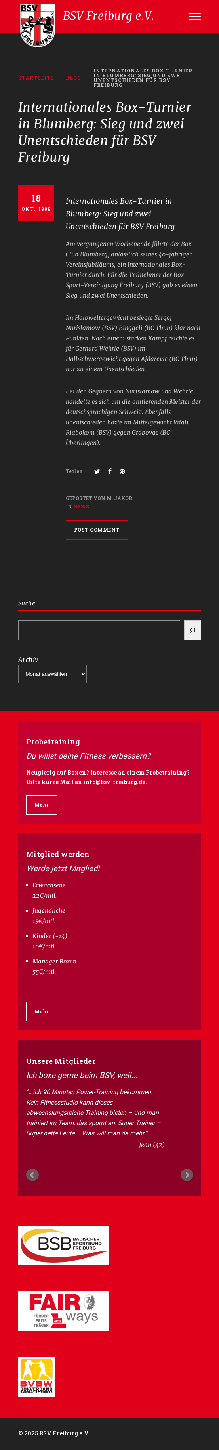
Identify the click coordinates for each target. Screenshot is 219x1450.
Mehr (41, 804)
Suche (27, 603)
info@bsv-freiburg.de (114, 782)
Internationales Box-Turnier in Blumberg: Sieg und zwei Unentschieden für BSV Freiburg (120, 214)
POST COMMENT (97, 530)
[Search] (192, 630)
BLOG (73, 77)
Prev (32, 1175)
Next (187, 1175)
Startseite (36, 77)
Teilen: (75, 471)
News (81, 506)
